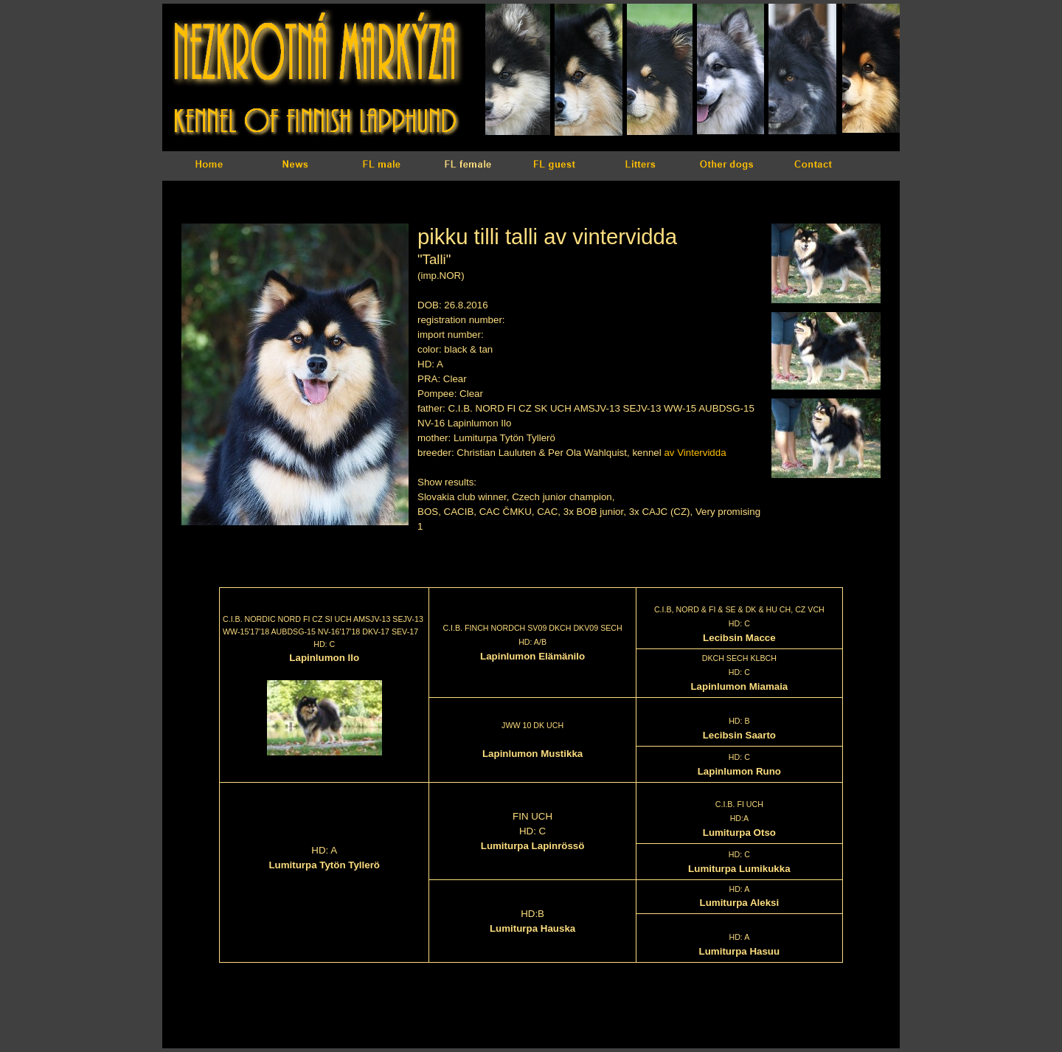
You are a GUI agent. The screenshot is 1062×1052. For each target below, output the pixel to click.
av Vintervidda (695, 452)
